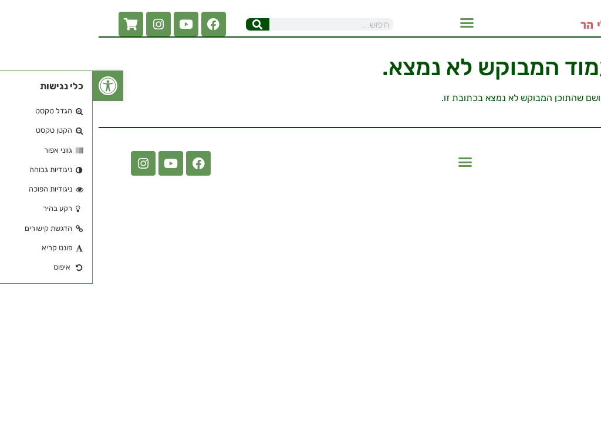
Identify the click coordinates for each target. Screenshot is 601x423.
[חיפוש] (165, 24)
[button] (374, 23)
